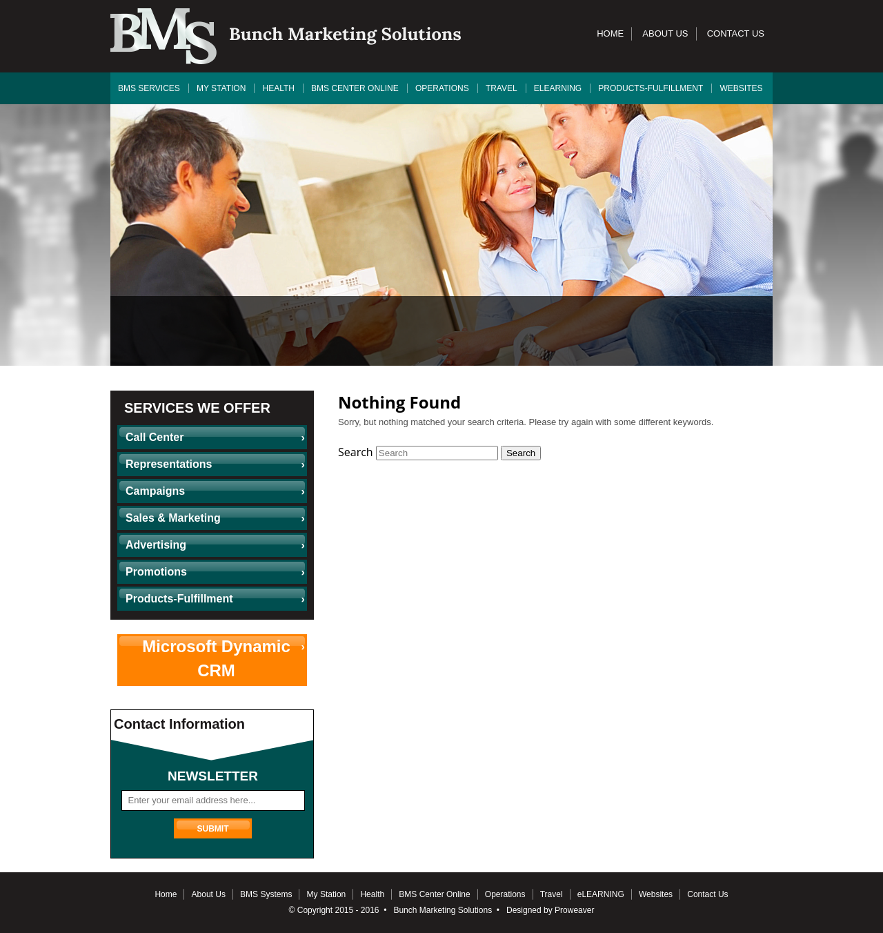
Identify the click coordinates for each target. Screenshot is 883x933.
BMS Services (149, 88)
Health (278, 88)
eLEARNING (558, 88)
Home (610, 33)
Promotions (156, 572)
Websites (741, 88)
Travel (501, 88)
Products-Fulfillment (650, 88)
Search (355, 452)
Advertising (156, 545)
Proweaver (574, 910)
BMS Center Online (355, 88)
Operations (442, 88)
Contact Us (735, 33)
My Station (221, 88)
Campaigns (155, 491)
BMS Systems (266, 894)
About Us (665, 33)
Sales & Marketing (173, 518)
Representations (169, 464)
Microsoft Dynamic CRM (216, 658)
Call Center (154, 437)
